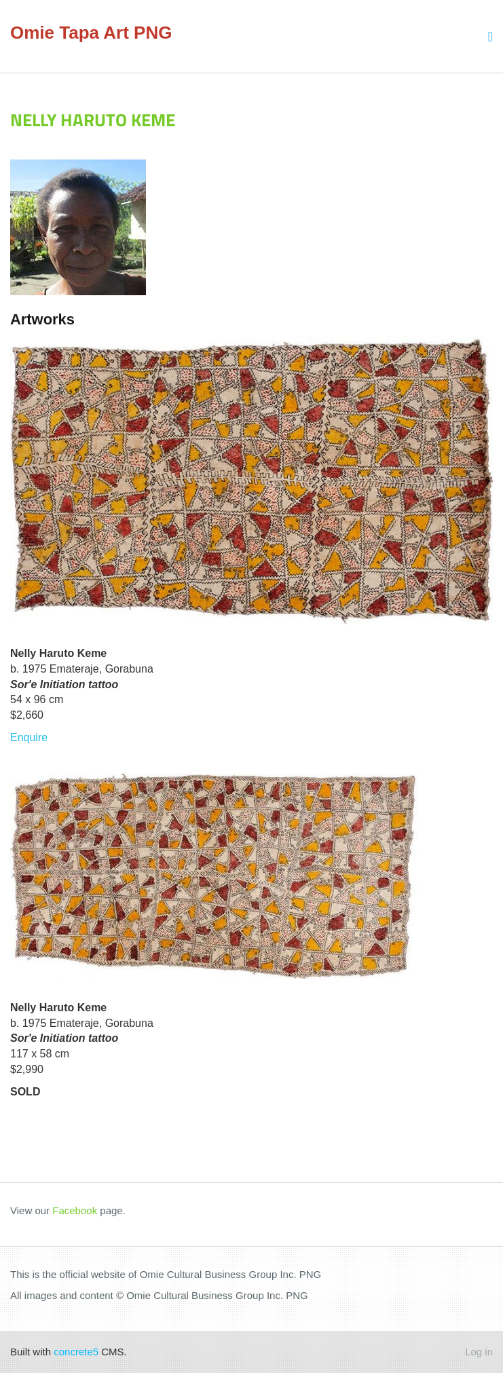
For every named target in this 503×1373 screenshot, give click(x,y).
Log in (479, 1351)
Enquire (29, 737)
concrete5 (76, 1351)
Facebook (74, 1210)
